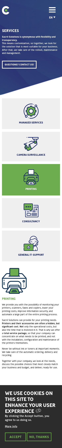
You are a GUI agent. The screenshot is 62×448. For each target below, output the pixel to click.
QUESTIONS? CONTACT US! (19, 64)
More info (11, 430)
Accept (15, 440)
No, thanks (39, 440)
